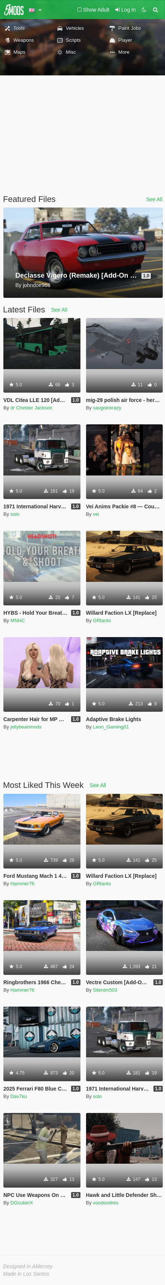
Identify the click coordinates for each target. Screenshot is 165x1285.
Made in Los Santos (26, 1274)
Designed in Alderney (28, 1266)
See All (154, 199)
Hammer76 (22, 883)
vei (96, 514)
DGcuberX (21, 1203)
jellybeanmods (26, 727)
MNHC (17, 620)
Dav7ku (18, 1096)
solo (14, 514)
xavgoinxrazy (107, 408)
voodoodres (105, 1203)
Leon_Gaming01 (111, 727)
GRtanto (102, 620)
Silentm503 (105, 990)
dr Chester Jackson (31, 408)
